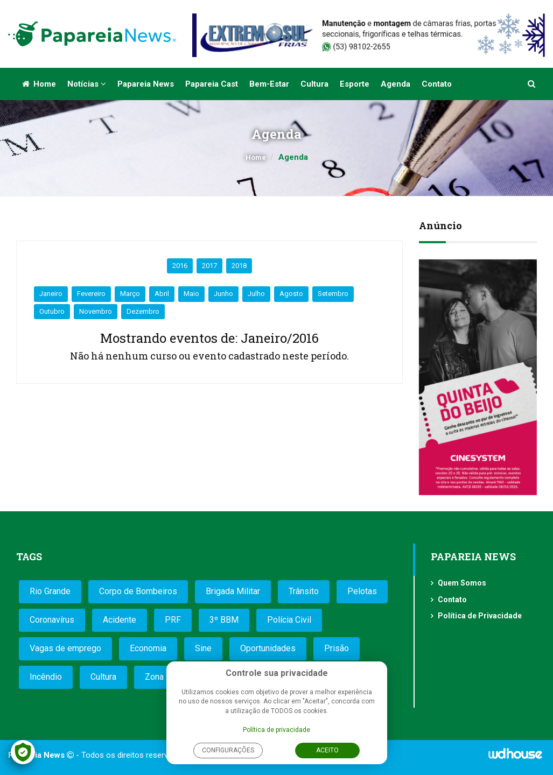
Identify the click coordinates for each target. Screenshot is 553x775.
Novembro (95, 311)
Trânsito (304, 591)
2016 (179, 266)
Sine (203, 648)
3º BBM (224, 620)
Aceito (327, 750)
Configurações (228, 750)
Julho (256, 294)
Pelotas (362, 591)
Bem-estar (269, 84)
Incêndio (46, 677)
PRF (173, 620)
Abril (162, 294)
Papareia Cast (211, 84)
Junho (223, 294)
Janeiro (50, 294)
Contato (437, 84)
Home (39, 84)
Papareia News (145, 84)
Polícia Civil (289, 620)
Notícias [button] (86, 84)
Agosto (291, 294)
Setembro (333, 294)
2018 (239, 266)
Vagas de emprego (65, 648)
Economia (148, 648)
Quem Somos (462, 583)
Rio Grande (50, 591)
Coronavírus (52, 620)
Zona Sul (161, 677)
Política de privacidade (276, 730)
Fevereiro (91, 294)
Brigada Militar (233, 591)
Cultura (314, 84)
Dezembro (143, 311)
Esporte (354, 84)
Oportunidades (268, 648)
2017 (209, 266)
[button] (532, 84)
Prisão (336, 648)
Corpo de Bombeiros (138, 591)
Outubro (52, 311)
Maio (191, 294)
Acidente (119, 620)
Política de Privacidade (480, 615)
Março (130, 294)
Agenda (395, 84)
